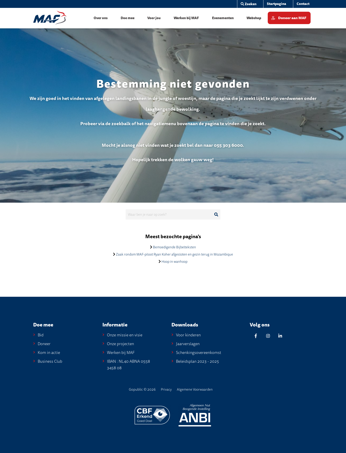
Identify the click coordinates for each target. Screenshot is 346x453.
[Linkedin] (280, 336)
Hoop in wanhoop (174, 261)
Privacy (166, 389)
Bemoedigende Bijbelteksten (174, 247)
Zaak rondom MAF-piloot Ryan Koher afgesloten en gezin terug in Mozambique (174, 254)
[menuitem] (276, 4)
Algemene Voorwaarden (195, 389)
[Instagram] (268, 336)
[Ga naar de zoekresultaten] (216, 215)
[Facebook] (256, 336)
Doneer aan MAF (292, 18)
